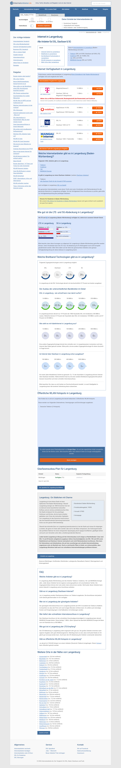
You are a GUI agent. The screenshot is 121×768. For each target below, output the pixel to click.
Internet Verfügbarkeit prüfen (22, 47)
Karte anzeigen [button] (71, 460)
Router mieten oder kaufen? (22, 76)
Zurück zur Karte (43, 732)
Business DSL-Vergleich (20, 49)
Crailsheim (42, 663)
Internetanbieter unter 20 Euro (23, 753)
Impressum (80, 753)
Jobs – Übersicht (51, 751)
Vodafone (73, 56)
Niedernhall (42, 696)
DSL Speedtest (50, 748)
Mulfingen (42, 692)
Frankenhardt (43, 669)
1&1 (71, 58)
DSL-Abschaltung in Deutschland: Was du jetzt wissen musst (21, 120)
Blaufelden (42, 659)
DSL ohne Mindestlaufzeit (21, 44)
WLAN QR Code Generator (21, 141)
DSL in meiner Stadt (19, 52)
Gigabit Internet (18, 55)
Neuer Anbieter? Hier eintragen (55, 753)
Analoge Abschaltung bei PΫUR (23, 149)
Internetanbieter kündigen (22, 751)
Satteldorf (42, 705)
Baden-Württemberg (92, 74)
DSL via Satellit (61, 185)
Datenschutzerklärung (84, 751)
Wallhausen (42, 715)
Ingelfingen (42, 675)
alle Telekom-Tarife (45, 94)
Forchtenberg (43, 667)
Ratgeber (16, 65)
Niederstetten (43, 698)
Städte (99, 32)
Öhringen (42, 728)
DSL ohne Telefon (18, 79)
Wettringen (42, 722)
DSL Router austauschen (21, 93)
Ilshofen (41, 673)
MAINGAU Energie (75, 60)
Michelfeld (42, 690)
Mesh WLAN (17, 161)
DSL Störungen (18, 110)
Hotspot (98, 643)
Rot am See (42, 703)
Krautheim (42, 682)
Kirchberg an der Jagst (46, 680)
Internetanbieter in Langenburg (82, 47)
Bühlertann (42, 661)
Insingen (42, 677)
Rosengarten (43, 701)
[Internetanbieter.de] (21, 3)
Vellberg (41, 713)
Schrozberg (42, 707)
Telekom (72, 54)
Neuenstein (42, 694)
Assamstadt (43, 656)
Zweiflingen (42, 726)
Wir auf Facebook (82, 748)
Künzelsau (42, 686)
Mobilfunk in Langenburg (49, 54)
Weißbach (42, 719)
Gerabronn (42, 671)
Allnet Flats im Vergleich (20, 63)
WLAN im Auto (18, 139)
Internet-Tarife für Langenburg (50, 52)
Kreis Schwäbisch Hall (78, 74)
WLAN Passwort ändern (20, 168)
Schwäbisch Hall (44, 709)
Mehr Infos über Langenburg (50, 62)
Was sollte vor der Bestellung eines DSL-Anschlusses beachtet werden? (22, 88)
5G (47, 217)
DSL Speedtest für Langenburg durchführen (51, 487)
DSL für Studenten (20, 755)
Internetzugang (18, 60)
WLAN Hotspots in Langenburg (50, 60)
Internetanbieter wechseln (22, 748)
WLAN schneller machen (21, 183)
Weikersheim (43, 717)
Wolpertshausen (44, 724)
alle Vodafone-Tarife (45, 113)
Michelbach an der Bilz (46, 688)
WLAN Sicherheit (18, 176)
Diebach (41, 665)
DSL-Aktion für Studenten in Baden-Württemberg (62, 201)
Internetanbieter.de (91, 32)
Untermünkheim (44, 711)
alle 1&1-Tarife (44, 126)
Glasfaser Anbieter (82, 175)
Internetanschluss (18, 57)
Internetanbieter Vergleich (21, 41)
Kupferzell (42, 684)
